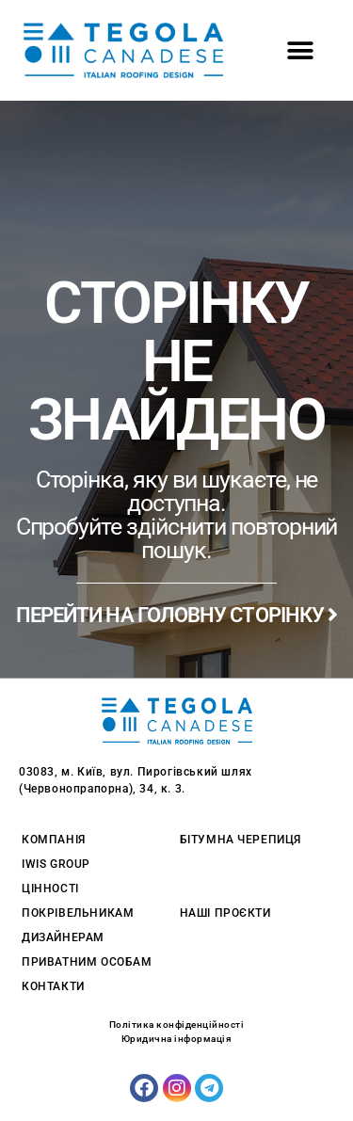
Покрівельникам (78, 913)
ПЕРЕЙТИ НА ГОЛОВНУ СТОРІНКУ (177, 615)
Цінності (50, 888)
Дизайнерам (63, 937)
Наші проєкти (225, 913)
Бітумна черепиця (241, 839)
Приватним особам (87, 962)
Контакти (53, 986)
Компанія (54, 839)
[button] (300, 50)
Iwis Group (56, 864)
